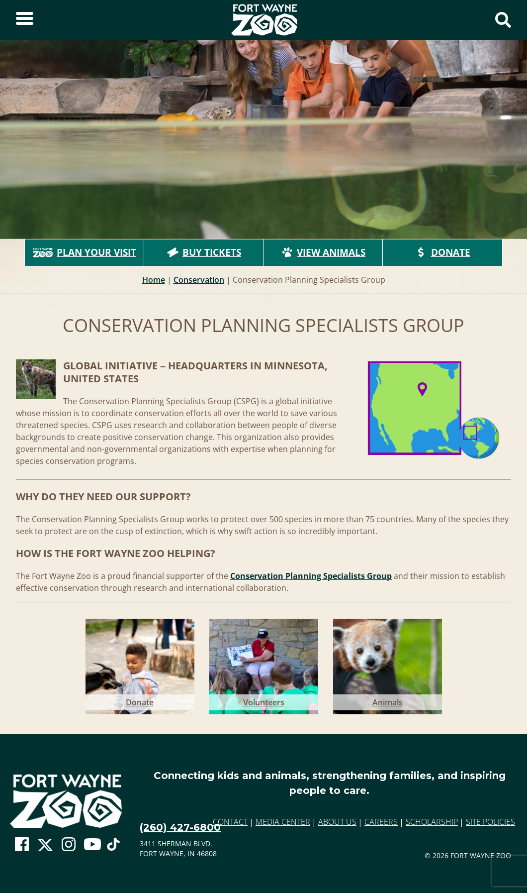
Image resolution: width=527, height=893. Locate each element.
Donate (442, 252)
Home (153, 279)
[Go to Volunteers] (263, 664)
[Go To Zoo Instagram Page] (69, 844)
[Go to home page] (66, 801)
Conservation (199, 279)
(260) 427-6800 (180, 827)
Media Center (283, 821)
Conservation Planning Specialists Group (311, 575)
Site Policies (490, 821)
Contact (230, 821)
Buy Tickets (204, 252)
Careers (381, 821)
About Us (337, 821)
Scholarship (432, 821)
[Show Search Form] (503, 20)
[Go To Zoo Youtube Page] (92, 844)
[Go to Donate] (140, 664)
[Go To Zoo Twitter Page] (45, 847)
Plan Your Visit (84, 252)
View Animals (323, 252)
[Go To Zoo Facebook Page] (22, 844)
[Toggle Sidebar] (24, 20)
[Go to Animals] (387, 664)
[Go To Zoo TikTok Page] (113, 847)
